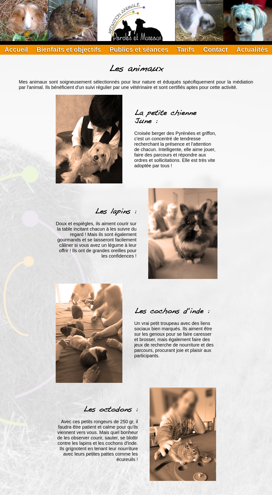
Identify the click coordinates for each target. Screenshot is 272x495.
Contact (215, 49)
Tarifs (185, 49)
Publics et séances (138, 49)
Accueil (16, 49)
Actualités (252, 49)
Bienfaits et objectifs (68, 49)
